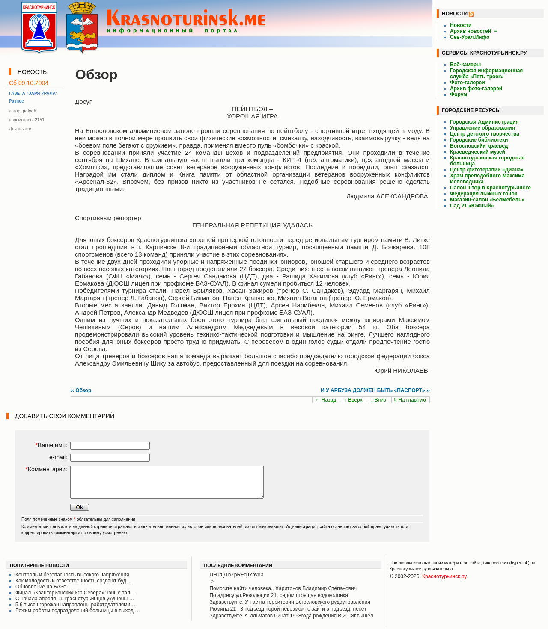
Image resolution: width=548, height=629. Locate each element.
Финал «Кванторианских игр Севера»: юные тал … (76, 593)
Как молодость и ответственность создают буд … (74, 581)
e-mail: (58, 457)
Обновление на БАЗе (40, 587)
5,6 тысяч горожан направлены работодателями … (76, 605)
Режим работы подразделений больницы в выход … (77, 611)
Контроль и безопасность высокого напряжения (72, 575)
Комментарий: (46, 469)
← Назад (326, 400)
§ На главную (410, 400)
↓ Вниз (378, 400)
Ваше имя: (51, 445)
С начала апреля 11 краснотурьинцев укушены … (74, 599)
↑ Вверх (354, 400)
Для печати (20, 129)
